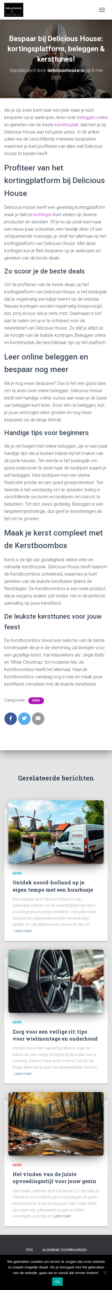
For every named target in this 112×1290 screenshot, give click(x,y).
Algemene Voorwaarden (64, 1250)
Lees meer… (24, 931)
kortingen (43, 214)
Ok (57, 1282)
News (36, 700)
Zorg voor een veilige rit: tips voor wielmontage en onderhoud (55, 1035)
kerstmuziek (66, 124)
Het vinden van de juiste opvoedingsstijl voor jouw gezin (54, 1177)
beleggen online (92, 117)
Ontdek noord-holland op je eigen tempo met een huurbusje (53, 886)
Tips (29, 1250)
